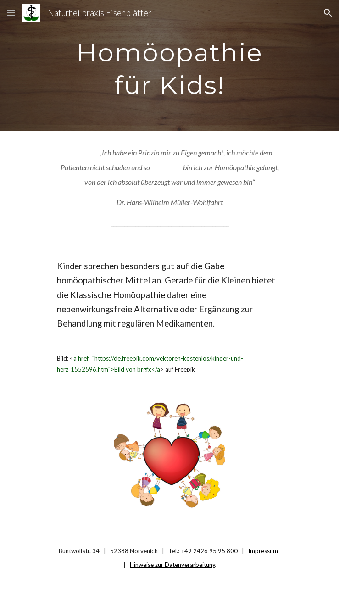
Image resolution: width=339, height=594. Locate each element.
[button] (11, 12)
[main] (169, 65)
